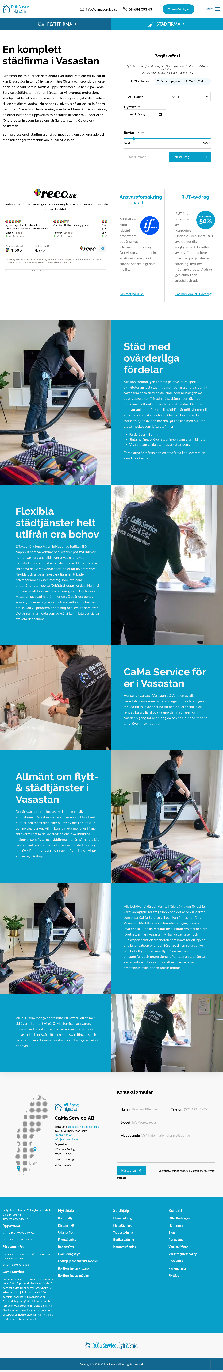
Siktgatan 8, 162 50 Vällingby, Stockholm (27, 1210)
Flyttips (173, 1275)
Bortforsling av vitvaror (74, 1268)
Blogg (172, 1232)
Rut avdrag (175, 1239)
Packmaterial (177, 1268)
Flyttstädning (67, 1239)
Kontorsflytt (66, 1218)
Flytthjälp (66, 1210)
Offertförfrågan (178, 9)
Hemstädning (122, 1218)
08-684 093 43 (63, 1135)
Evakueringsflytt (69, 1254)
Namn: (125, 1109)
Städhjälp (121, 1210)
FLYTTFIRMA (57, 24)
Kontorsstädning (124, 1247)
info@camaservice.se (66, 1139)
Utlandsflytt (66, 1232)
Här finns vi (176, 1225)
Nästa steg (182, 157)
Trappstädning (123, 1232)
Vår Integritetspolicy (182, 1254)
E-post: (125, 1122)
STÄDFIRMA (166, 24)
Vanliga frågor (178, 1247)
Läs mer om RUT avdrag (193, 294)
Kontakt (175, 1210)
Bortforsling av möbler (73, 1275)
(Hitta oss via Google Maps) (83, 1126)
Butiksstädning (123, 1239)
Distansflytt (66, 1225)
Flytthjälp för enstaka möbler (78, 1261)
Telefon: (177, 1109)
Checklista (175, 1261)
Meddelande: (130, 1135)
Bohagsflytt (66, 1247)
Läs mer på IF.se (132, 294)
